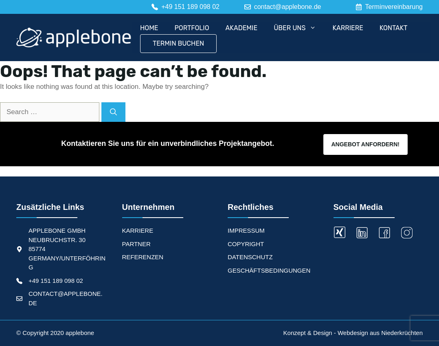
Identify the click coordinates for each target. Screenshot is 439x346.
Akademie (242, 28)
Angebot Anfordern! (365, 144)
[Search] (113, 112)
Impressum (246, 230)
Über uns (299, 28)
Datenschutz (250, 256)
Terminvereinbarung (394, 6)
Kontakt (394, 28)
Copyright (246, 243)
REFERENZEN (143, 256)
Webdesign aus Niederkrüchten (380, 332)
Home (149, 28)
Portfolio (192, 28)
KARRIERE (138, 230)
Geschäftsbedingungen (269, 270)
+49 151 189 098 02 (56, 280)
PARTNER (136, 243)
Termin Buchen (178, 43)
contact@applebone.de (287, 6)
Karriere (347, 28)
